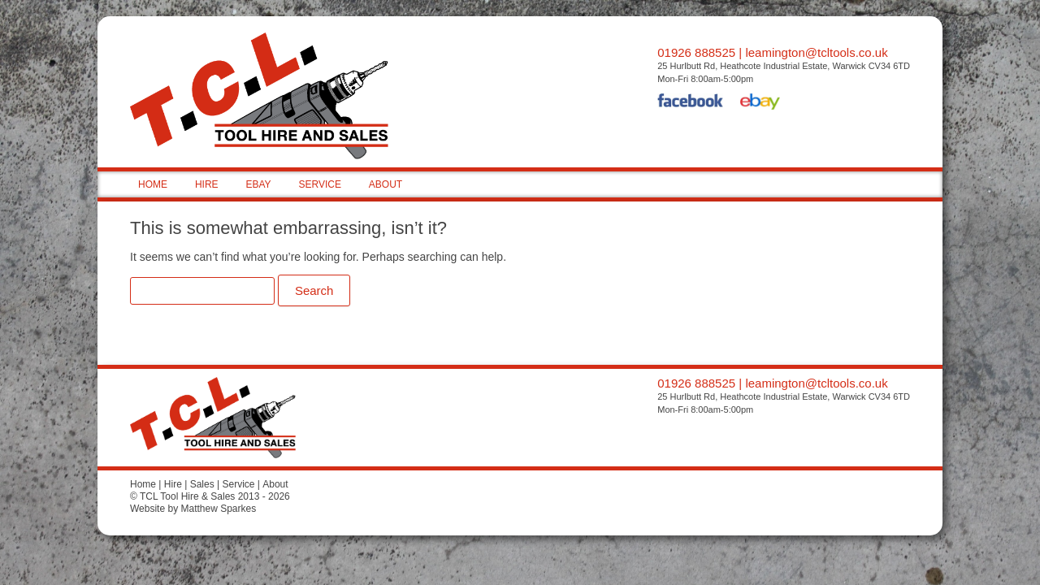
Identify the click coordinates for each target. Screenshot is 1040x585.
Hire (173, 484)
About (275, 484)
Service (238, 484)
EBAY (258, 184)
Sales (202, 484)
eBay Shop (760, 103)
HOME (152, 184)
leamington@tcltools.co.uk (816, 52)
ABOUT (385, 184)
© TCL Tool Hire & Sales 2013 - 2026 (210, 496)
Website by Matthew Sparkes (193, 508)
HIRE (207, 184)
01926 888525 (696, 52)
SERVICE (319, 184)
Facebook (690, 103)
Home (143, 484)
